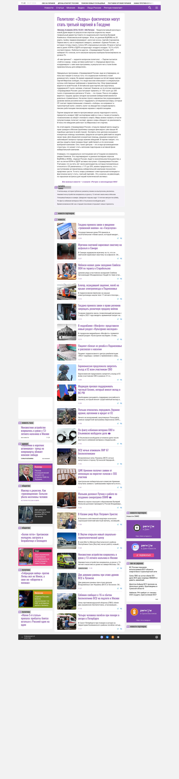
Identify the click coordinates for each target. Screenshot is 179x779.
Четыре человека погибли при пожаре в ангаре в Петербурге (98, 738)
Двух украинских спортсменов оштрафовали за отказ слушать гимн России (42, 680)
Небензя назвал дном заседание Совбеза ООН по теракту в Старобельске (99, 266)
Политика (38, 588)
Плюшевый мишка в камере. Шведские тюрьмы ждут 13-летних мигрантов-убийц (87, 198)
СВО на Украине (45, 3)
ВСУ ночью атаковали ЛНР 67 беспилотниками (93, 512)
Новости (56, 7)
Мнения (78, 7)
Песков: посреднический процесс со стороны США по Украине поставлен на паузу (42, 596)
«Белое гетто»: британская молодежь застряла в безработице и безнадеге (34, 659)
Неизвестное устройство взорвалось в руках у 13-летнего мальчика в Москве (35, 552)
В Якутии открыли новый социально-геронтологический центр (97, 637)
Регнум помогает (120, 7)
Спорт (37, 672)
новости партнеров (66, 213)
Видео (88, 7)
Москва (61, 30)
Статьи (67, 7)
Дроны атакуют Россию (65, 3)
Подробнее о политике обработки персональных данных (122, 758)
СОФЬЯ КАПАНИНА (27, 580)
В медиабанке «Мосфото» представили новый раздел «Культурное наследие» (98, 347)
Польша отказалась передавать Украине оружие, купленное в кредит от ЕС (99, 472)
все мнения (46, 580)
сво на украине (136, 685)
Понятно (151, 758)
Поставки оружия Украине (116, 3)
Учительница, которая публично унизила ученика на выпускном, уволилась (85, 191)
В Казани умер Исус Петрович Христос (98, 595)
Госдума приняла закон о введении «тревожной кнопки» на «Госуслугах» (97, 226)
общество (26, 608)
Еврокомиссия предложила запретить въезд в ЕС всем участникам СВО (97, 408)
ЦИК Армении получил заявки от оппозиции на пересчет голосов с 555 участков (97, 554)
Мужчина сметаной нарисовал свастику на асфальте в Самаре (100, 246)
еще (156, 721)
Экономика (39, 714)
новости (61, 219)
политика (26, 692)
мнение (25, 566)
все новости (25, 559)
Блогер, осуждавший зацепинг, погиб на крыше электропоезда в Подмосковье (98, 307)
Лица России (101, 7)
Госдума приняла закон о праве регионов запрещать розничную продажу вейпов (99, 327)
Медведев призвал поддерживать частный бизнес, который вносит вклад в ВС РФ (99, 430)
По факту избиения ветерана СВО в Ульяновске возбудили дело (81, 201)
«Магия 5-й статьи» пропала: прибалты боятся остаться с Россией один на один (35, 741)
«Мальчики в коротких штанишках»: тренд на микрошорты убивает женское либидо (32, 571)
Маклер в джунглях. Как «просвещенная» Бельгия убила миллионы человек (34, 615)
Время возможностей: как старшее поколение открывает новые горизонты (85, 204)
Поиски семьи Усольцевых (90, 3)
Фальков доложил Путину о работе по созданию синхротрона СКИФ (97, 576)
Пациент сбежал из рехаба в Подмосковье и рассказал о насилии (100, 388)
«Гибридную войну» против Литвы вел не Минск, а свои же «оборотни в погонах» (35, 699)
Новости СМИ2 (132, 638)
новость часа (27, 544)
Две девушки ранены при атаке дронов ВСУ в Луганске (42, 635)
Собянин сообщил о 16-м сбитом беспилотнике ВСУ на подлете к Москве (98, 718)
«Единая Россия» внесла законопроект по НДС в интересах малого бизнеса (42, 722)
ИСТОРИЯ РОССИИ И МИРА (30, 622)
